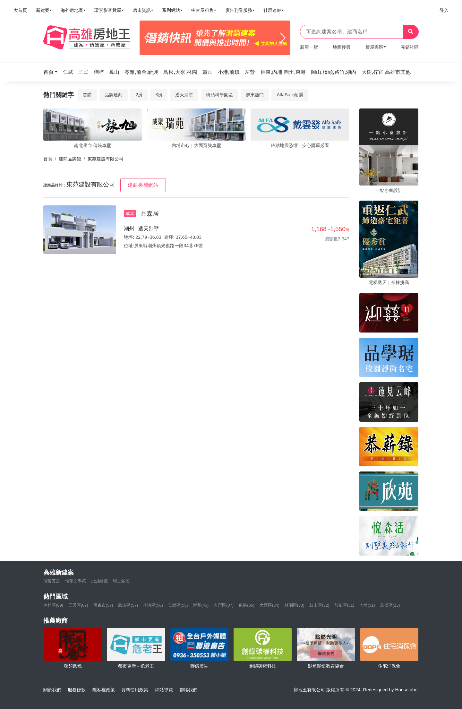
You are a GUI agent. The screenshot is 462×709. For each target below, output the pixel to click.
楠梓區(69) (53, 605)
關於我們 (52, 689)
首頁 (47, 158)
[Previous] (147, 38)
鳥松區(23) (390, 605)
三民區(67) (78, 605)
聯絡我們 (188, 689)
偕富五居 (51, 581)
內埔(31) (367, 605)
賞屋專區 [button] (374, 47)
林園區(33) (294, 605)
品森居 (150, 213)
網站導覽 (164, 689)
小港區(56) (153, 605)
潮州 (129, 228)
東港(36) (246, 605)
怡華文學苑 (75, 581)
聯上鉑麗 (121, 581)
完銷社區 (410, 47)
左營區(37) (224, 605)
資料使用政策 (134, 689)
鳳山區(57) (128, 605)
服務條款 (77, 689)
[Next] (282, 38)
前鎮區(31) (344, 605)
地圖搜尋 (342, 47)
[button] (52, 72)
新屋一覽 (309, 47)
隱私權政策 (103, 689)
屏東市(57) (103, 605)
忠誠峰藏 (99, 581)
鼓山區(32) (319, 605)
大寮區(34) (269, 605)
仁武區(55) (178, 605)
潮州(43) (201, 605)
